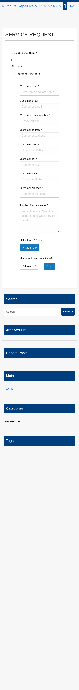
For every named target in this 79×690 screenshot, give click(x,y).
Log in (9, 388)
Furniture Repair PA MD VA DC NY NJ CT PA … (40, 6)
